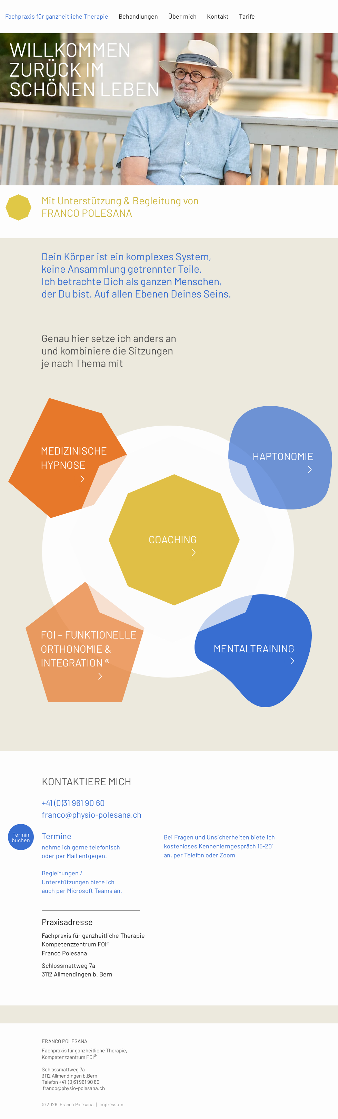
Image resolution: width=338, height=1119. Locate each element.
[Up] (82, 479)
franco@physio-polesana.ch (91, 814)
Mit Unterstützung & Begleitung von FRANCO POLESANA (120, 206)
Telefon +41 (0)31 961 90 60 (71, 1082)
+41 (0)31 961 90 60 (73, 803)
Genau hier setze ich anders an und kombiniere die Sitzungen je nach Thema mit (108, 350)
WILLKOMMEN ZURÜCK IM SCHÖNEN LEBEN (84, 68)
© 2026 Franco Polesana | (70, 1104)
